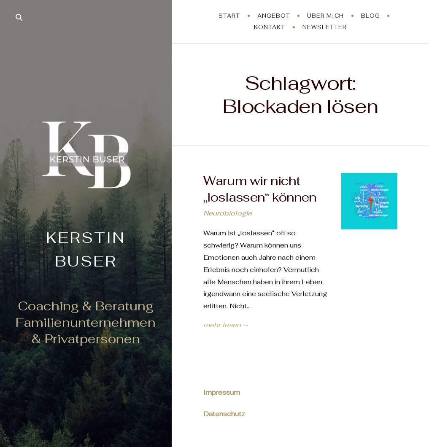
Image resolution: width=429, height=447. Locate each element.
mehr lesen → (226, 324)
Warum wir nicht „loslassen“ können (260, 188)
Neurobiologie (227, 213)
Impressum (221, 392)
